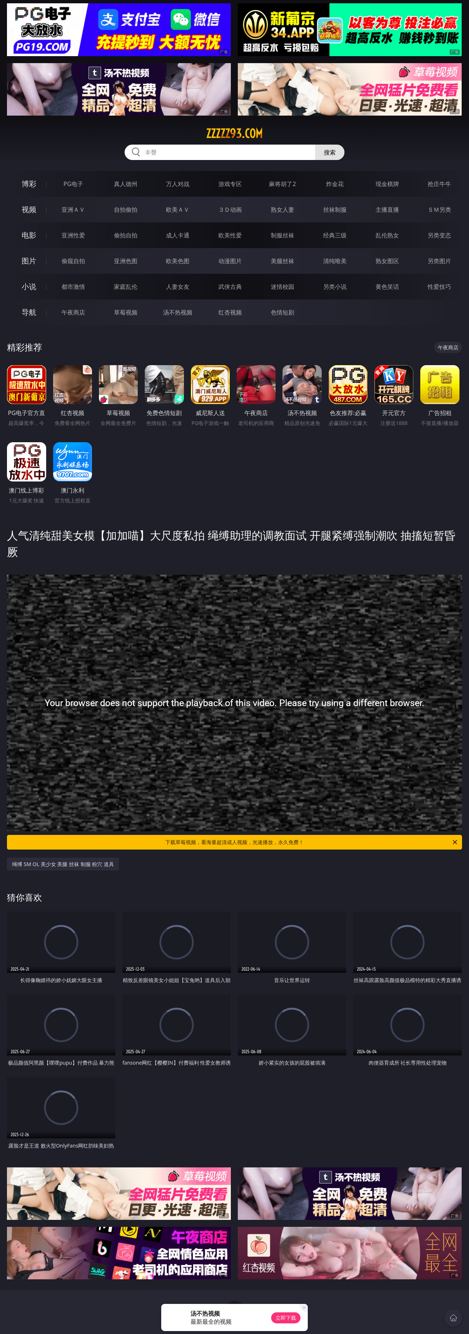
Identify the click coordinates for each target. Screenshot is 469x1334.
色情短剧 (282, 312)
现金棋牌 (387, 184)
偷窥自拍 (73, 261)
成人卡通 (177, 235)
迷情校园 (282, 287)
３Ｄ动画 (230, 210)
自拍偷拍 (125, 210)
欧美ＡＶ (177, 210)
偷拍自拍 (125, 235)
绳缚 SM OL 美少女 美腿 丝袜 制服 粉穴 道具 (63, 864)
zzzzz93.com (234, 133)
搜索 (330, 152)
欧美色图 (177, 261)
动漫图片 (230, 261)
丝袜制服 (335, 210)
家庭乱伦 (125, 287)
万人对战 (177, 184)
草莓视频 (125, 312)
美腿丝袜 (282, 261)
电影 (29, 235)
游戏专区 (230, 184)
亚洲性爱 (73, 235)
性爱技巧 (439, 287)
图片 (29, 261)
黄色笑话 (387, 287)
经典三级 (335, 235)
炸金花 (335, 184)
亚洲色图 (125, 261)
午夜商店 (73, 312)
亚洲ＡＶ (73, 210)
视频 (29, 209)
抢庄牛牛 (439, 184)
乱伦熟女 (387, 235)
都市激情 (73, 287)
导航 (29, 312)
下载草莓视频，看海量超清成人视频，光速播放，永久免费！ (311, 842)
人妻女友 (177, 287)
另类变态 (439, 235)
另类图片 (439, 261)
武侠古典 (230, 287)
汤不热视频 (177, 312)
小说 (29, 286)
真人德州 (125, 184)
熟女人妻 (282, 210)
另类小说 (335, 287)
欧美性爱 (230, 235)
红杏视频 (230, 312)
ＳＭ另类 (439, 210)
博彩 (29, 184)
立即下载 (286, 1317)
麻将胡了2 (282, 184)
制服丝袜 (282, 235)
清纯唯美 (335, 261)
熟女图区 (387, 261)
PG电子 (73, 184)
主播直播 (387, 210)
